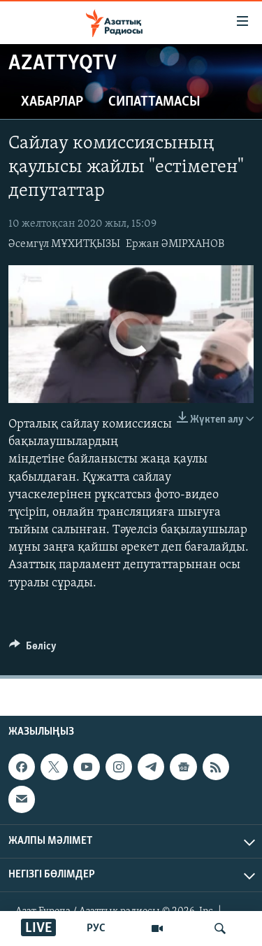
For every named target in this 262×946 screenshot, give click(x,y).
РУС (96, 928)
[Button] (33, 649)
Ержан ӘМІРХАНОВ (175, 244)
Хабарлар (52, 102)
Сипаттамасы (154, 102)
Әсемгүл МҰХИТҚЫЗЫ (64, 244)
